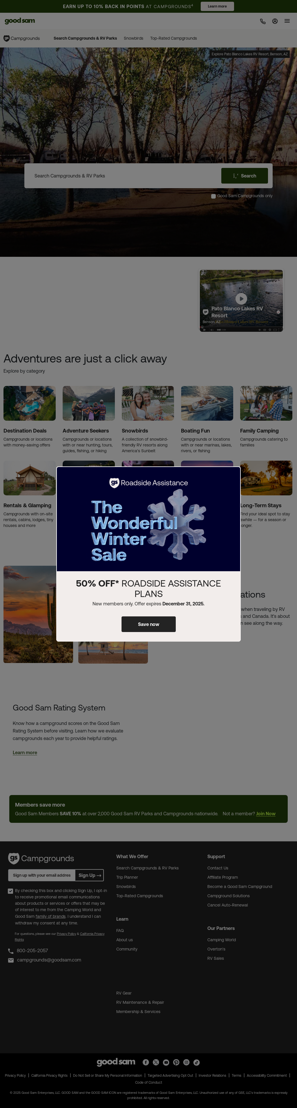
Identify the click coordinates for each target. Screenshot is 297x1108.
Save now (148, 624)
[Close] (233, 475)
